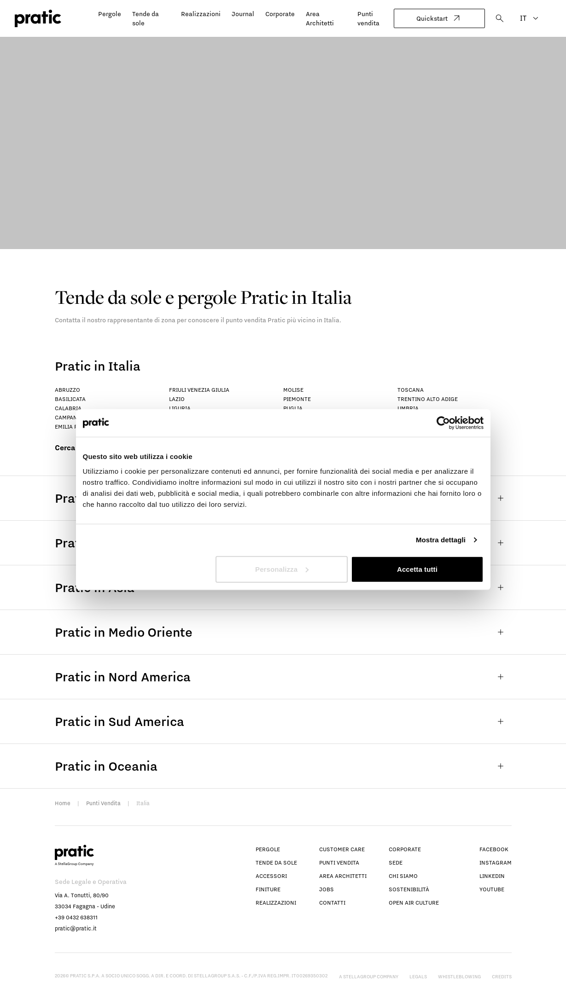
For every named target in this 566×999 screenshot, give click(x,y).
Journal (243, 14)
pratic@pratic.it (76, 928)
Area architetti (343, 875)
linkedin (492, 875)
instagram (495, 862)
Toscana (410, 389)
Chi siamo (403, 875)
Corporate (280, 14)
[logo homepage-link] (38, 19)
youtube (491, 889)
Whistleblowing (459, 976)
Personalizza (282, 569)
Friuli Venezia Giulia (199, 389)
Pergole (109, 14)
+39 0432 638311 (76, 917)
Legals (418, 976)
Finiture (268, 889)
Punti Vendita (103, 803)
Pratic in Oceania (283, 766)
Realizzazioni (201, 14)
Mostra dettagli (441, 540)
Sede (396, 862)
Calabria (68, 408)
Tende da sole (276, 862)
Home (62, 803)
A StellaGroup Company (368, 976)
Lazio (177, 398)
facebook (493, 849)
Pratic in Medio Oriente (283, 632)
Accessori (271, 875)
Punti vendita (339, 862)
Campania (69, 417)
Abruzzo (67, 389)
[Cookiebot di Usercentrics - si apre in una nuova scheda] (443, 423)
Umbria (408, 408)
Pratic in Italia (97, 366)
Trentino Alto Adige (427, 398)
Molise (293, 389)
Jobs (326, 889)
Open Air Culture (414, 902)
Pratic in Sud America (283, 721)
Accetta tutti (417, 569)
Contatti (332, 902)
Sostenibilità (409, 889)
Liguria (180, 408)
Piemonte (297, 398)
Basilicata (70, 398)
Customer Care (342, 849)
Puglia (293, 408)
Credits (502, 976)
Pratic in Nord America (283, 677)
